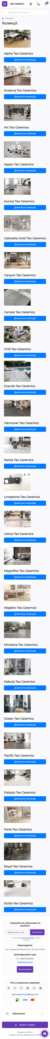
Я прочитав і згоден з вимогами (25, 939)
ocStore (30, 1032)
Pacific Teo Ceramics (19, 755)
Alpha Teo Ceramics (18, 53)
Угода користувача (27, 938)
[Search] (5, 12)
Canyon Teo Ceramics (20, 275)
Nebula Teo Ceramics (19, 682)
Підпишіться (37, 932)
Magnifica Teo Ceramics (21, 571)
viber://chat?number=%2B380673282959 (34, 988)
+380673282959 (26, 958)
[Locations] (31, 4)
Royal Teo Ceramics (18, 866)
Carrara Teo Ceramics (19, 312)
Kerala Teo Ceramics (18, 460)
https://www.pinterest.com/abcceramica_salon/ (28, 988)
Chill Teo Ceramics (17, 349)
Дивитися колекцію (25, 59)
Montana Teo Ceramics (21, 645)
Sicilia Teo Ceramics (18, 903)
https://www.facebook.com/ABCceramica (8, 988)
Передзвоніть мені (25, 962)
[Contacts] (38, 4)
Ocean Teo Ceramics (19, 718)
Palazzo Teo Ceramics (19, 792)
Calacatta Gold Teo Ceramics (25, 238)
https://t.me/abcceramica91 (40, 988)
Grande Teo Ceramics (19, 386)
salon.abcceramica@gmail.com (25, 994)
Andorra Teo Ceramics (20, 90)
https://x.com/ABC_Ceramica (15, 988)
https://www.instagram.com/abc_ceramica (21, 988)
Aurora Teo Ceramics (19, 201)
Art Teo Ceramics (16, 127)
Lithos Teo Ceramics (18, 534)
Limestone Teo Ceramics (22, 497)
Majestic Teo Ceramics (20, 608)
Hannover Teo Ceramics (21, 423)
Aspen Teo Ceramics (19, 164)
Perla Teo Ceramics (18, 829)
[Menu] (4, 4)
